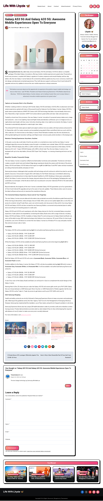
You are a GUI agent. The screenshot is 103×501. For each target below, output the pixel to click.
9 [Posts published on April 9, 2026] (91, 66)
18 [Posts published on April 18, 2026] (97, 68)
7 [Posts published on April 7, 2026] (86, 66)
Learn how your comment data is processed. (39, 451)
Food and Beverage (13, 474)
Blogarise (56, 499)
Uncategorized (59, 474)
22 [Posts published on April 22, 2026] (89, 71)
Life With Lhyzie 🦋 (16, 6)
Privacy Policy (77, 6)
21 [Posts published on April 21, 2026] (86, 71)
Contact (56, 6)
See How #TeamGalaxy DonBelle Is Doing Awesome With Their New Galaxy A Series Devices (15, 336)
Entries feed (83, 156)
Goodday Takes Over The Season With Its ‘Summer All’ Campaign (15, 479)
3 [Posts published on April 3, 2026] (94, 63)
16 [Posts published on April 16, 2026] (92, 68)
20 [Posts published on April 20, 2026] (84, 71)
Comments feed (84, 160)
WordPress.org (84, 165)
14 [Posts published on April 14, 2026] (86, 68)
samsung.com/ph (26, 315)
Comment (8, 399)
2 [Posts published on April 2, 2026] (91, 63)
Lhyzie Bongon (15, 28)
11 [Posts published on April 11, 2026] (97, 66)
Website (7, 439)
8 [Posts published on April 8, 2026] (89, 66)
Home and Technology (20, 15)
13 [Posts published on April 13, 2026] (84, 68)
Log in (81, 152)
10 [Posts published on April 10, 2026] (94, 66)
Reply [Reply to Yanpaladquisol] (68, 386)
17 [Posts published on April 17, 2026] (94, 68)
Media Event (41, 6)
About (50, 6)
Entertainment (83, 472)
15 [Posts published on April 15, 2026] (89, 68)
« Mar (81, 82)
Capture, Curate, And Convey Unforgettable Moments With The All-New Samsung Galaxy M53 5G (61, 336)
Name (7, 424)
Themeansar (64, 499)
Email (7, 432)
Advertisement (66, 6)
